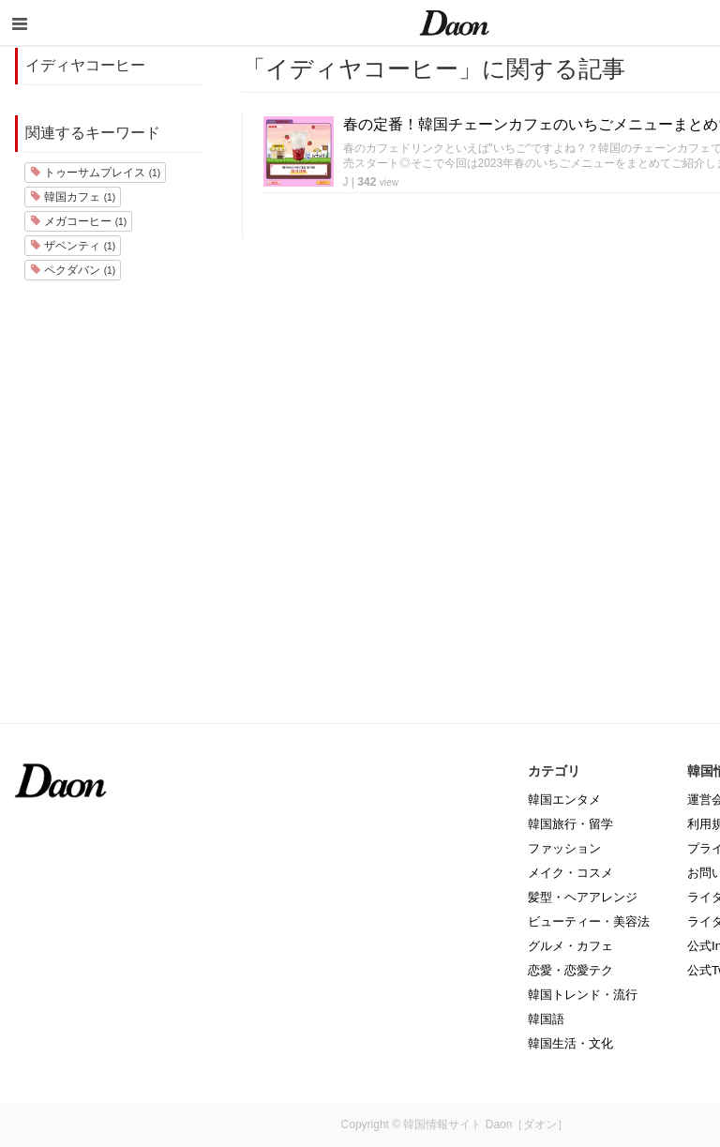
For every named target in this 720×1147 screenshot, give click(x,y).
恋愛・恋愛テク (570, 970)
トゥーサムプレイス (95, 172)
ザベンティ (72, 245)
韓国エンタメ (564, 799)
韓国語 (546, 1019)
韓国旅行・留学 (570, 824)
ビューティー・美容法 (589, 921)
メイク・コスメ (570, 873)
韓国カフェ (72, 197)
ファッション (564, 848)
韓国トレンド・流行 (583, 995)
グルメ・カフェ (570, 946)
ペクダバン (72, 270)
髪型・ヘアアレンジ (583, 897)
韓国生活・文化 (570, 1043)
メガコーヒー (78, 221)
